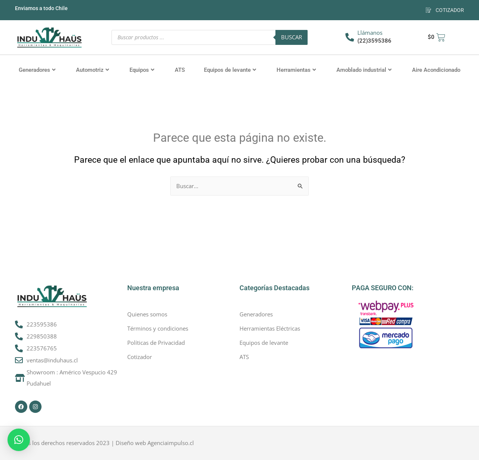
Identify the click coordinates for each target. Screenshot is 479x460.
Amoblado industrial (363, 70)
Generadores (37, 70)
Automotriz (92, 70)
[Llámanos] (349, 37)
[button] (18, 440)
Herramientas (296, 70)
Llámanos (369, 32)
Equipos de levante (230, 70)
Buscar (291, 37)
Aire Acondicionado (436, 70)
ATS (180, 70)
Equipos (141, 70)
